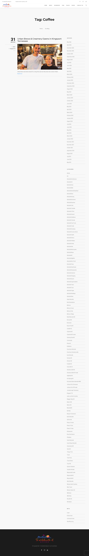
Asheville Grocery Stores (72, 231)
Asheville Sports (70, 278)
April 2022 (69, 133)
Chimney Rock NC (71, 337)
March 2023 (69, 112)
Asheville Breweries (71, 199)
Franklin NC (69, 363)
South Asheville (70, 440)
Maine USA (69, 402)
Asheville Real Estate (71, 267)
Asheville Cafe (70, 205)
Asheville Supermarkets (72, 281)
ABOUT (50, 5)
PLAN (63, 5)
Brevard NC (69, 319)
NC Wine (69, 410)
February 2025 (70, 77)
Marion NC (69, 405)
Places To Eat (70, 425)
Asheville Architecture (72, 179)
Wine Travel (69, 487)
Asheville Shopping (71, 275)
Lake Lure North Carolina (72, 396)
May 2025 (69, 68)
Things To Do (70, 451)
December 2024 (70, 83)
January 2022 (70, 138)
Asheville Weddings (71, 293)
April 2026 (69, 45)
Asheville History (70, 237)
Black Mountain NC (71, 317)
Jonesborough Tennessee (72, 390)
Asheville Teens (70, 284)
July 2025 (69, 62)
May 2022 (69, 130)
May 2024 (69, 91)
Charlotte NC (70, 331)
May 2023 (69, 106)
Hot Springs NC (70, 378)
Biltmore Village (70, 314)
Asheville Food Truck (71, 223)
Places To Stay (70, 428)
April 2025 (69, 71)
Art (67, 176)
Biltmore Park (70, 311)
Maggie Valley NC (71, 399)
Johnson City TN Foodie (72, 387)
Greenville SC (70, 366)
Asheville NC (69, 255)
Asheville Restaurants (72, 270)
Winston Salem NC (71, 490)
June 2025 (69, 65)
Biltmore (69, 305)
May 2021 (69, 162)
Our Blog (47, 28)
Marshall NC (69, 407)
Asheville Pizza (70, 264)
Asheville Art (70, 182)
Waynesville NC (70, 475)
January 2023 (70, 118)
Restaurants (69, 431)
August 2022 (70, 121)
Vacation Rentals (70, 469)
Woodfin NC (69, 498)
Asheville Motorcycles (71, 249)
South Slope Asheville (71, 443)
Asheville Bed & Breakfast (72, 190)
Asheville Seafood (71, 272)
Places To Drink (70, 422)
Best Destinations (71, 302)
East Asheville (70, 355)
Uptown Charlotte (71, 466)
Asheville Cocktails (71, 208)
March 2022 (69, 136)
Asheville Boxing (70, 196)
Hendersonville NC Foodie (72, 372)
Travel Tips (69, 457)
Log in (68, 512)
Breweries (69, 322)
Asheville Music (70, 252)
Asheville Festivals (71, 220)
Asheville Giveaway (71, 228)
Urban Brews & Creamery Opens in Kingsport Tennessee (39, 40)
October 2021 (70, 147)
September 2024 (70, 86)
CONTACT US (80, 5)
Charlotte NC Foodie (71, 334)
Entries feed (69, 515)
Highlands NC (70, 375)
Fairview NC (69, 358)
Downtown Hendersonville (72, 352)
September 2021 (70, 150)
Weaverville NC (70, 478)
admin (14, 46)
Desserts (69, 343)
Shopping (69, 437)
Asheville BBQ (70, 187)
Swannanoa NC (70, 446)
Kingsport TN (12, 48)
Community (69, 340)
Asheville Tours (70, 287)
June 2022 (69, 127)
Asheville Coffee (70, 211)
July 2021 (69, 156)
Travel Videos (70, 460)
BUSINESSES (57, 5)
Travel (68, 454)
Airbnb (68, 173)
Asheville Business (71, 202)
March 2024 (69, 94)
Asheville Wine (70, 296)
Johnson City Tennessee (72, 384)
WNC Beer (69, 493)
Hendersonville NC (71, 369)
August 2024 (70, 89)
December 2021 (70, 141)
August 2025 (70, 59)
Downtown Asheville (71, 349)
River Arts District (71, 434)
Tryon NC (69, 463)
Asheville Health (70, 234)
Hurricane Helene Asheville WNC (74, 381)
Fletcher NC (69, 361)
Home (41, 28)
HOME (45, 5)
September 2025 (70, 56)
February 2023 (70, 115)
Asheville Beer (70, 193)
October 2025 (70, 53)
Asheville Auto (70, 184)
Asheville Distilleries (71, 217)
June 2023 (69, 103)
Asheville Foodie (70, 226)
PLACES (68, 5)
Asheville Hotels (70, 243)
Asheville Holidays (71, 240)
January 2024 (70, 97)
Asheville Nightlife (71, 258)
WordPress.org (70, 521)
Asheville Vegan (70, 290)
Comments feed (70, 518)
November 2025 (70, 50)
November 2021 (70, 144)
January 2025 (70, 80)
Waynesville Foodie (71, 472)
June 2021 (69, 159)
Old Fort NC (69, 419)
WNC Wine (69, 495)
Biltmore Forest (70, 308)
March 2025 (69, 74)
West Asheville (70, 481)
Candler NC (69, 328)
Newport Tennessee (71, 413)
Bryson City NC (70, 325)
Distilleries (69, 346)
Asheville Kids (70, 246)
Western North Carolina (72, 484)
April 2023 (69, 109)
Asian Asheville (70, 299)
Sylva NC (69, 449)
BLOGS (73, 5)
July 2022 (69, 124)
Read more (19, 73)
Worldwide (69, 501)
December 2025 (70, 47)
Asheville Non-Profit (71, 261)
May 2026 (69, 42)
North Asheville (70, 416)
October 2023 (70, 100)
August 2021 (70, 153)
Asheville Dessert (71, 214)
